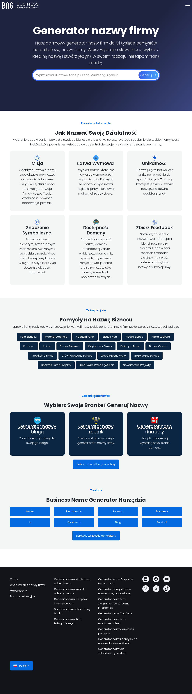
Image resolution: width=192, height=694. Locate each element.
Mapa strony (18, 590)
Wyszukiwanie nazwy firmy (27, 585)
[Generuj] (148, 75)
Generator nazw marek (96, 429)
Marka (30, 511)
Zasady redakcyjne (22, 596)
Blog (118, 522)
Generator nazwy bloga (37, 429)
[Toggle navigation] (187, 5)
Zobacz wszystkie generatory (96, 464)
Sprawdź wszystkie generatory (96, 536)
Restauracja (74, 511)
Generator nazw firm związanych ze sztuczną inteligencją (113, 603)
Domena (162, 511)
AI (30, 522)
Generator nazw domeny (154, 429)
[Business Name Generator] (20, 5)
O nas (14, 579)
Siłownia (118, 511)
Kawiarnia (73, 522)
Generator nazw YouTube (115, 613)
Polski (20, 666)
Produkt (162, 522)
